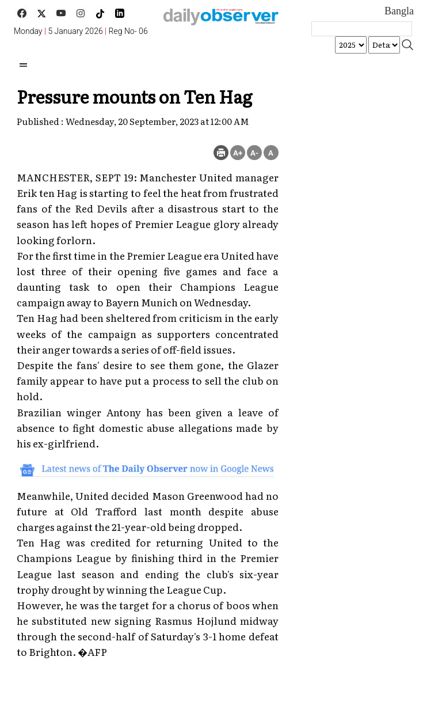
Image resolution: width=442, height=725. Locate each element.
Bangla (399, 11)
